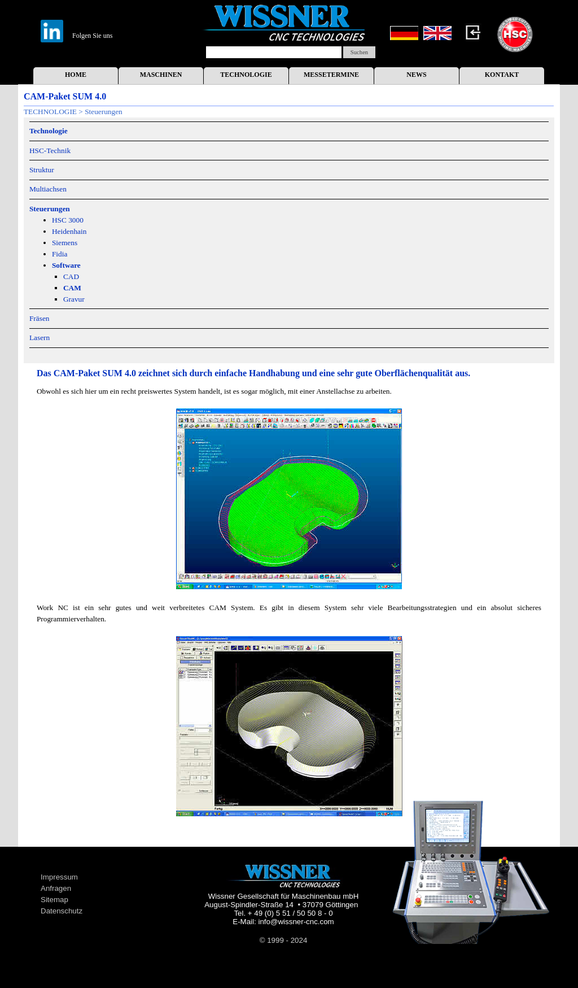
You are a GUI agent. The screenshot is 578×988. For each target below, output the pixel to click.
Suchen (359, 52)
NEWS (416, 75)
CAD (71, 276)
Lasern (39, 337)
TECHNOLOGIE (246, 75)
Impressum (59, 877)
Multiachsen (48, 189)
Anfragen (56, 888)
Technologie (48, 131)
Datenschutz (61, 911)
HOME (75, 75)
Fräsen (39, 318)
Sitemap (54, 899)
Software (66, 265)
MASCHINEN (161, 75)
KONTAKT (502, 75)
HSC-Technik (50, 150)
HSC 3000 (68, 220)
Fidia (59, 254)
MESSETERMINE (331, 75)
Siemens (64, 242)
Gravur (74, 299)
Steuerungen (49, 208)
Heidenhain (69, 231)
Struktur (41, 170)
